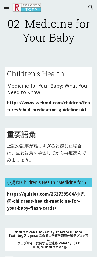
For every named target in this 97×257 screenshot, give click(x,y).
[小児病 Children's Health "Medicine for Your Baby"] (48, 182)
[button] (6, 7)
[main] (48, 30)
